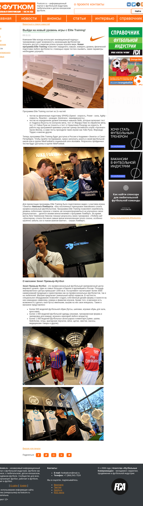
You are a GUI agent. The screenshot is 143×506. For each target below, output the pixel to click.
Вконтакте (58, 485)
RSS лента (59, 492)
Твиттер (57, 487)
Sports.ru (58, 490)
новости (29, 18)
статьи (79, 18)
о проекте (81, 4)
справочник (130, 18)
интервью (104, 18)
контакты (97, 4)
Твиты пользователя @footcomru (125, 218)
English (23, 485)
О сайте (14, 485)
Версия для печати (31, 448)
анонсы (54, 18)
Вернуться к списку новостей (36, 24)
